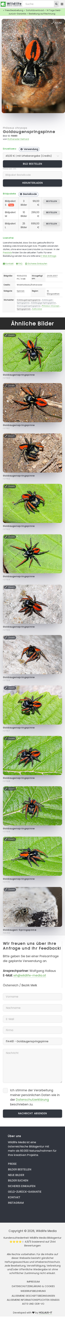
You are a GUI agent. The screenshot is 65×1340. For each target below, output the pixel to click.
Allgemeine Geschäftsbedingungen (33, 1295)
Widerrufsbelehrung (33, 1291)
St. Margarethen (53, 292)
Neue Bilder (16, 1175)
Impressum (33, 1281)
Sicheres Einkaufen (36, 263)
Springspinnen (24, 309)
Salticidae (37, 309)
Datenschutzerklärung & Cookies (33, 1286)
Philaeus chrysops (15, 128)
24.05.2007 (52, 275)
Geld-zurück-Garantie (24, 1192)
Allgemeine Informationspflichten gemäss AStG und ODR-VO (33, 1301)
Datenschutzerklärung (32, 1100)
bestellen (51, 201)
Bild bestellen (32, 164)
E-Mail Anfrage (48, 255)
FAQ (19, 263)
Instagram (16, 1203)
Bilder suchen (18, 1180)
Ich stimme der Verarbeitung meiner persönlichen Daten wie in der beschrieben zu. (35, 1097)
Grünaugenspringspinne (28, 306)
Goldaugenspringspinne (29, 131)
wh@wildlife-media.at (29, 975)
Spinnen (20, 291)
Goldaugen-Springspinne (19, 930)
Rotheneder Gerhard (18, 139)
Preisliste (7, 252)
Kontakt (8, 263)
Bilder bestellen (19, 1169)
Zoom (57, 22)
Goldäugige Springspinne (43, 302)
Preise (12, 1164)
